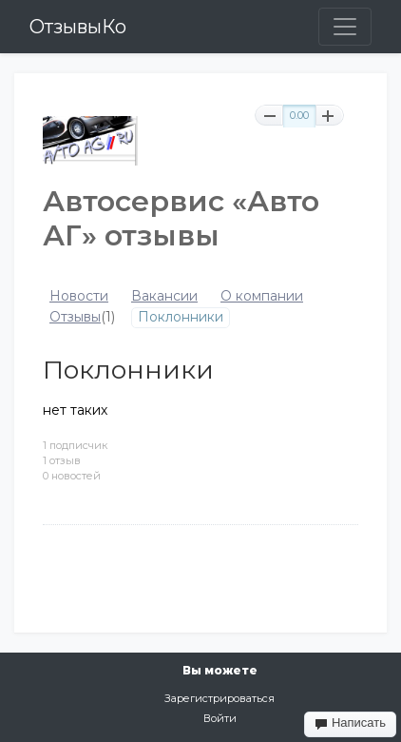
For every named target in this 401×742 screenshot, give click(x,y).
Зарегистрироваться (219, 698)
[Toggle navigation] (345, 27)
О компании (261, 296)
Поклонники (180, 317)
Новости (78, 296)
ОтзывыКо (77, 26)
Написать (350, 723)
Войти (220, 718)
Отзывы (75, 317)
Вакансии (164, 296)
